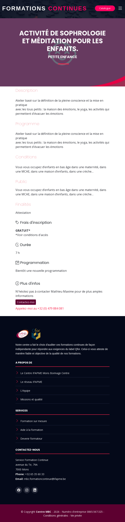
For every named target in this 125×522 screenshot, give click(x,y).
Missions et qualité (31, 399)
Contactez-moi (25, 302)
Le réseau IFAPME (31, 382)
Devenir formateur (31, 438)
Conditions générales (55, 515)
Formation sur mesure (33, 421)
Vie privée (76, 515)
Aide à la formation (31, 430)
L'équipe (25, 390)
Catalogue (105, 8)
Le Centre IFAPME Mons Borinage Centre (44, 373)
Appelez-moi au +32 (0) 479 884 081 (39, 308)
